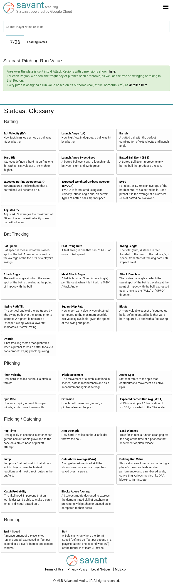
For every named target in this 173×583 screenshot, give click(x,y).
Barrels (124, 133)
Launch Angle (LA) (73, 133)
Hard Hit (9, 157)
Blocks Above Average (76, 491)
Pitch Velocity (12, 374)
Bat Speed (10, 246)
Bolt (64, 531)
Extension (68, 399)
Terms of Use (54, 569)
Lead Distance (129, 430)
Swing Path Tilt (14, 306)
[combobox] (86, 26)
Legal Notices (101, 569)
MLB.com (122, 569)
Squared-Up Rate (72, 306)
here (112, 71)
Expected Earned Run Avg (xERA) (141, 399)
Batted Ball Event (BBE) (134, 157)
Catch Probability (15, 491)
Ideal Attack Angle (73, 274)
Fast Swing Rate (72, 246)
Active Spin (126, 374)
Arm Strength (70, 430)
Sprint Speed (12, 531)
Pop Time (10, 430)
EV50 (122, 181)
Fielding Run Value (131, 459)
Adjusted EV (11, 210)
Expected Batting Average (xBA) (24, 181)
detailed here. (138, 85)
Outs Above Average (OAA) (79, 459)
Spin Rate (10, 399)
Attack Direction (129, 274)
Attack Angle (12, 274)
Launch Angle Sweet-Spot (78, 157)
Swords (8, 339)
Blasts (123, 306)
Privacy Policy (78, 569)
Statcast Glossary (29, 110)
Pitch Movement (72, 374)
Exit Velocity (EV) (15, 133)
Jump (7, 459)
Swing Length (128, 246)
